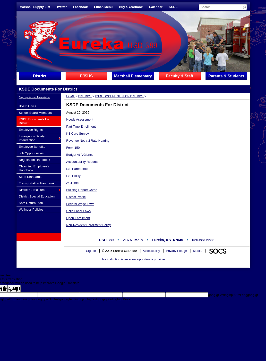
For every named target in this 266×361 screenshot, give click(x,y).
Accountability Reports (82, 162)
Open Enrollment (78, 218)
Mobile (197, 251)
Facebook (80, 7)
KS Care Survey (77, 133)
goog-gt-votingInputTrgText (78, 299)
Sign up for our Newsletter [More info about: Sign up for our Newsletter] (34, 97)
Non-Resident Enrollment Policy (88, 225)
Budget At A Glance (80, 154)
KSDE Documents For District (119, 96)
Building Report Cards (81, 190)
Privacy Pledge (176, 251)
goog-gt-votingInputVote (113, 299)
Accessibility (151, 251)
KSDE (173, 7)
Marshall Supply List (35, 7)
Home (70, 96)
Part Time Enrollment (81, 126)
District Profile (76, 197)
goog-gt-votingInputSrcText (40, 299)
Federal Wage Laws (80, 204)
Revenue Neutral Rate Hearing (88, 140)
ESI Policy (73, 176)
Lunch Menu (103, 7)
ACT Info (72, 183)
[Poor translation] (14, 288)
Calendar (156, 7)
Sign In (91, 251)
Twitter (62, 7)
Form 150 (73, 147)
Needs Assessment (79, 119)
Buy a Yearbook (131, 7)
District (85, 96)
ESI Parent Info (77, 169)
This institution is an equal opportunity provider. (133, 259)
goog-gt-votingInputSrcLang (227, 295)
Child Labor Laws (78, 211)
